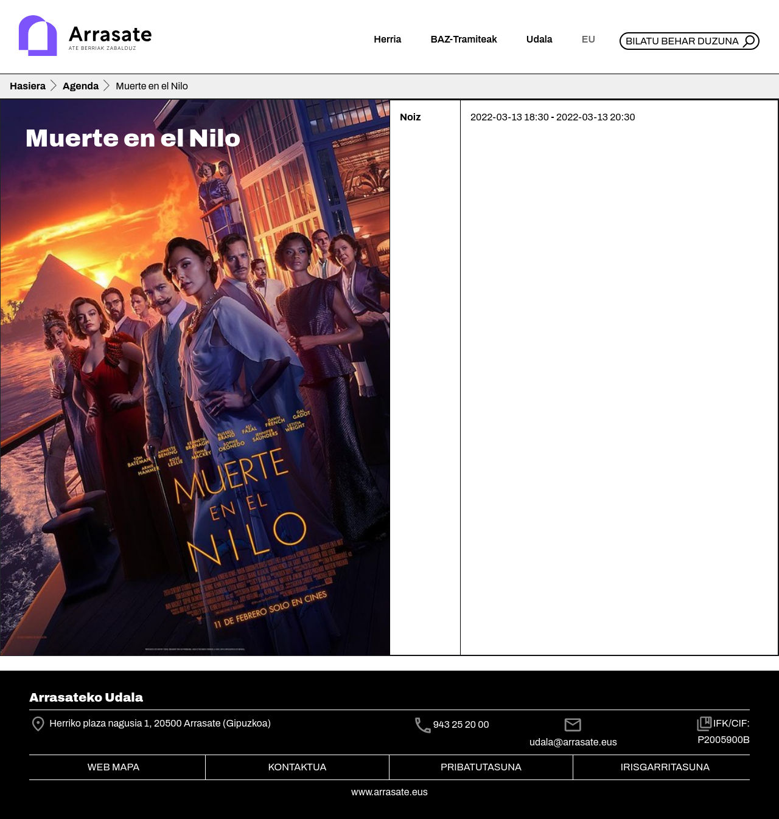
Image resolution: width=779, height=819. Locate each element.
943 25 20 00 (461, 724)
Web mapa (113, 767)
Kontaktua (297, 767)
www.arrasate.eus (389, 792)
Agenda (81, 86)
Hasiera (28, 86)
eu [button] (588, 39)
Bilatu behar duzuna (682, 41)
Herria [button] (387, 39)
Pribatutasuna (481, 767)
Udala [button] (539, 39)
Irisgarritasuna (665, 767)
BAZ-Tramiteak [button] (463, 39)
